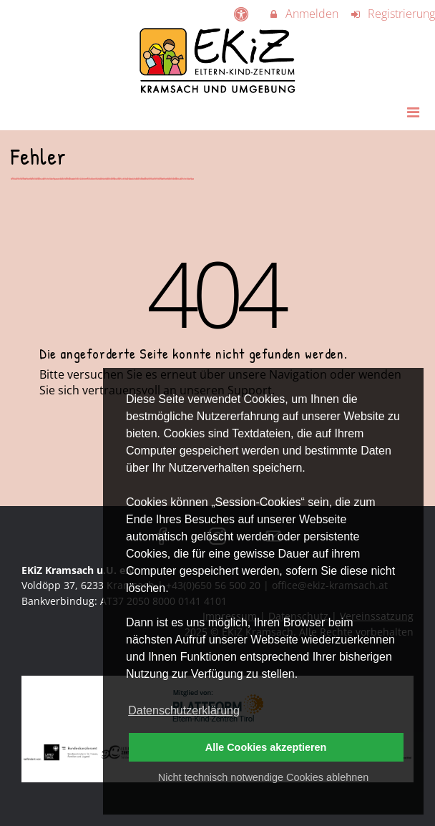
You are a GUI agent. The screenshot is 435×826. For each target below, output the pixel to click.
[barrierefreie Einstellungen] (243, 13)
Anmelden (303, 13)
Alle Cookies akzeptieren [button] (266, 747)
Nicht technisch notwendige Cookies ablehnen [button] (263, 777)
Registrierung (392, 13)
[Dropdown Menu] (412, 111)
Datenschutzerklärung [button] (184, 710)
